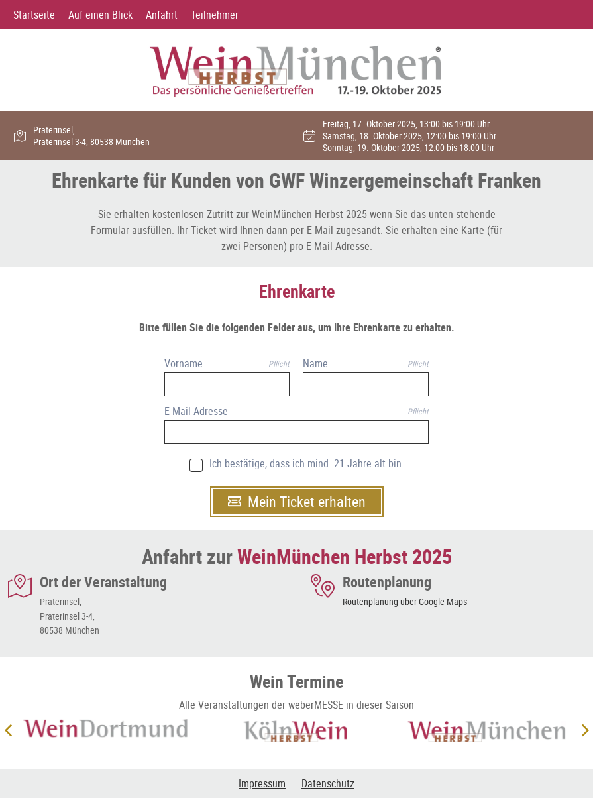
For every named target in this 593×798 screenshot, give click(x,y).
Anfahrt (162, 14)
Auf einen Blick (100, 14)
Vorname (183, 363)
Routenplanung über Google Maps (405, 601)
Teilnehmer (215, 14)
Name (315, 363)
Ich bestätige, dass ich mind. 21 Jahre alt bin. (306, 463)
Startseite (34, 14)
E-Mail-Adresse (196, 411)
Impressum (262, 783)
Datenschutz (327, 783)
